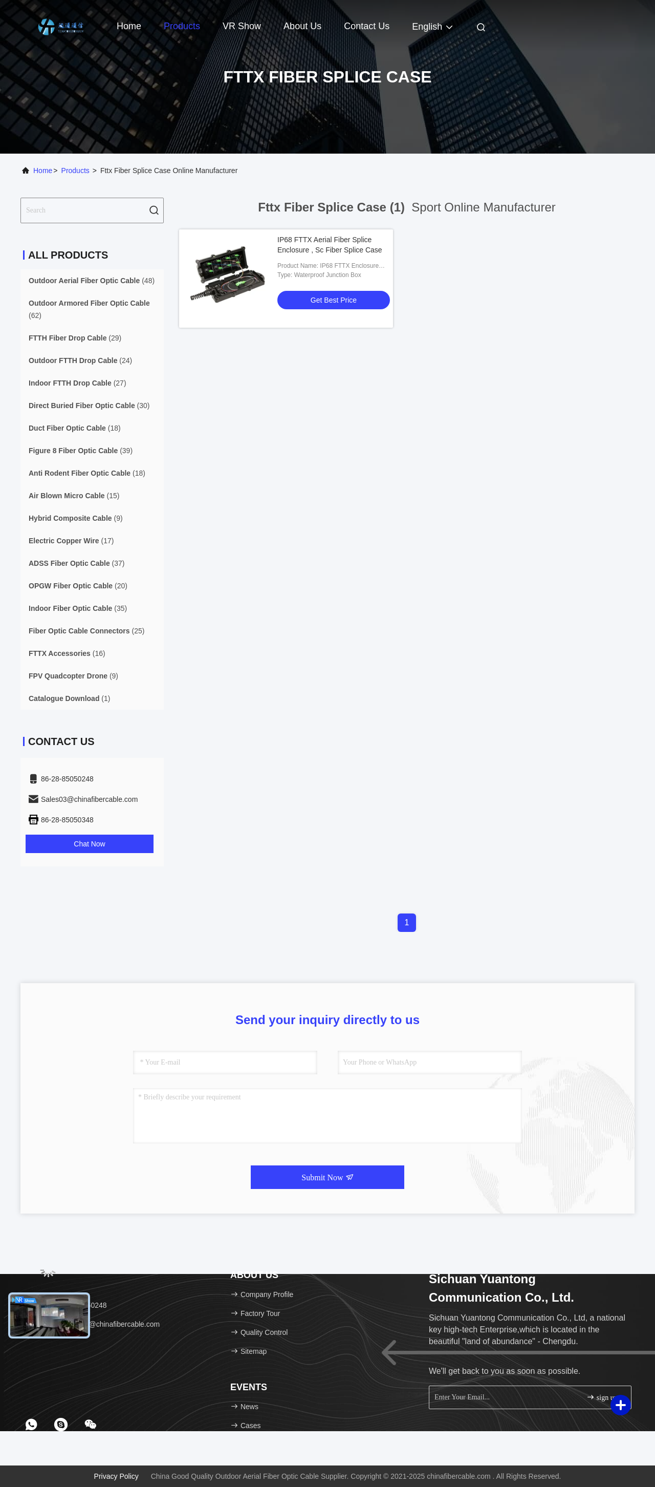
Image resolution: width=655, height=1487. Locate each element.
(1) (69, 698)
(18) (75, 428)
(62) (89, 309)
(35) (78, 608)
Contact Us (366, 26)
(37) (77, 563)
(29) (75, 338)
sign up (601, 1397)
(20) (78, 586)
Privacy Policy (116, 1476)
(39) (81, 451)
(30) (89, 405)
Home (129, 26)
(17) (71, 541)
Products (182, 26)
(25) (86, 631)
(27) (77, 383)
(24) (80, 360)
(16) (67, 653)
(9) (76, 518)
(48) (92, 281)
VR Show (242, 26)
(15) (74, 496)
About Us (302, 26)
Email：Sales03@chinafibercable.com (94, 1324)
